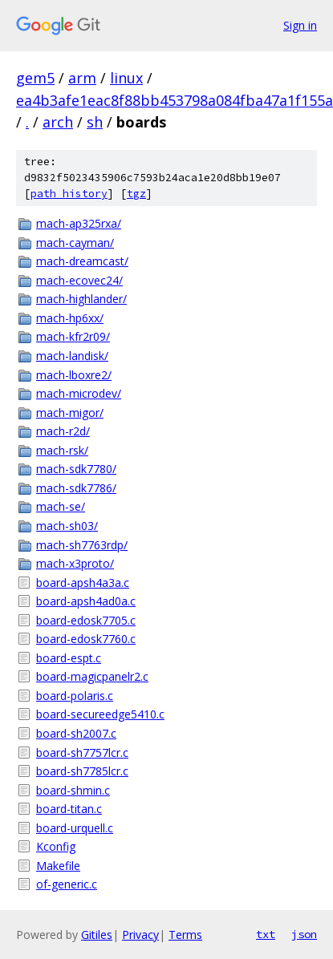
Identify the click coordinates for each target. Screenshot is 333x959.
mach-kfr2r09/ (73, 336)
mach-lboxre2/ (74, 374)
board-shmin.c (73, 790)
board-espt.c (68, 658)
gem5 (35, 77)
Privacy (140, 934)
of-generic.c (66, 884)
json (304, 934)
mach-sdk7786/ (76, 488)
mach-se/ (60, 506)
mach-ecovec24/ (79, 280)
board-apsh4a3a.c (82, 582)
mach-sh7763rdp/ (82, 544)
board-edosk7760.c (86, 638)
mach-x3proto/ (75, 563)
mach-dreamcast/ (82, 261)
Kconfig (55, 846)
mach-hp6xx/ (70, 318)
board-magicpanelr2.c (92, 676)
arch (58, 122)
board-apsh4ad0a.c (86, 601)
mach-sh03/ (67, 525)
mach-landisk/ (72, 355)
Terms (185, 934)
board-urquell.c (74, 828)
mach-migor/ (70, 412)
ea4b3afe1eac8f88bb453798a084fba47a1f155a (174, 100)
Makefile (58, 865)
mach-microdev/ (78, 393)
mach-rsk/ (62, 450)
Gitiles (96, 934)
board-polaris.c (74, 695)
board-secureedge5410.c (100, 714)
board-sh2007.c (76, 733)
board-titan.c (69, 808)
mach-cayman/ (75, 242)
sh (95, 122)
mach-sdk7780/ (76, 468)
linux (126, 77)
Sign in (300, 25)
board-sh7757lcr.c (82, 752)
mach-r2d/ (63, 431)
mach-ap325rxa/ (78, 223)
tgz (136, 193)
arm (82, 77)
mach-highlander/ (81, 298)
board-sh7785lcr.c (82, 771)
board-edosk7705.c (86, 620)
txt (265, 934)
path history (69, 193)
